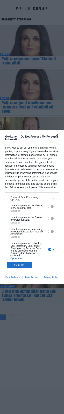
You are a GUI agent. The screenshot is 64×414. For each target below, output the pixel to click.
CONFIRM (19, 265)
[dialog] (32, 207)
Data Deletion (12, 277)
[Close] (57, 137)
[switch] (51, 206)
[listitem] (32, 198)
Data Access (31, 277)
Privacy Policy (51, 277)
